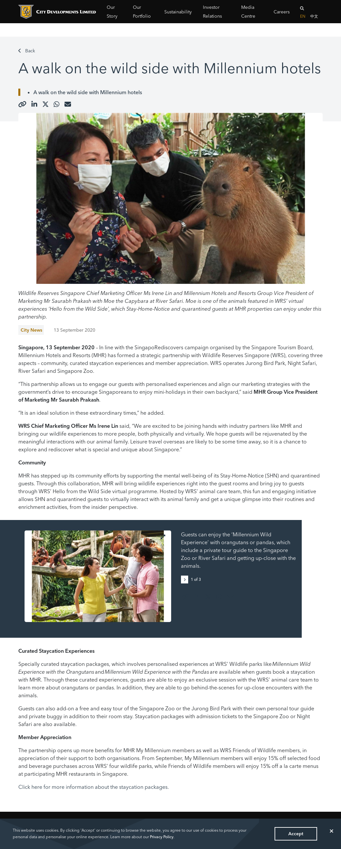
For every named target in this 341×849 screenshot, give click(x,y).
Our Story (112, 11)
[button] (186, 579)
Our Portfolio (142, 11)
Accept (295, 834)
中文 (314, 16)
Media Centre (248, 11)
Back (26, 51)
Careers (282, 12)
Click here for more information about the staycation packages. (93, 787)
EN (302, 16)
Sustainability (178, 12)
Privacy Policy (161, 836)
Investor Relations (212, 11)
